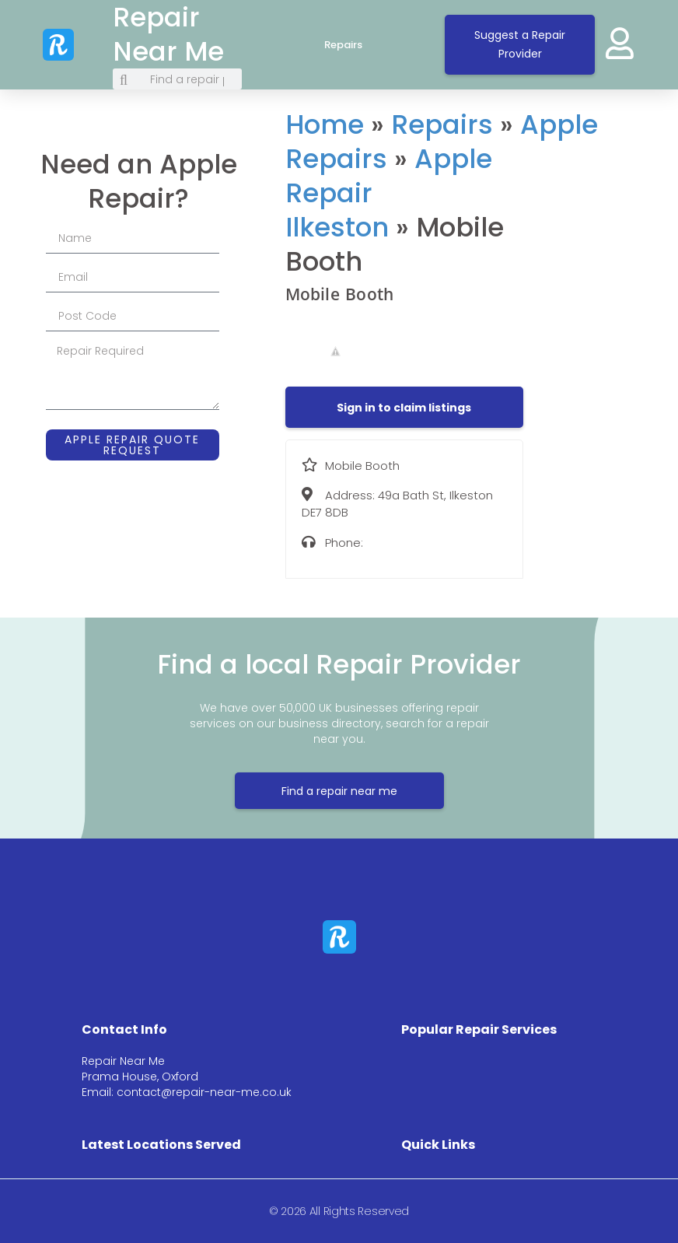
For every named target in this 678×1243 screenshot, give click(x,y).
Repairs (358, 45)
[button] (404, 407)
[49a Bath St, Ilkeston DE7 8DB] (602, 229)
